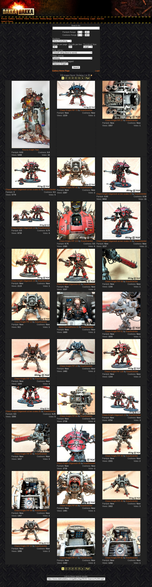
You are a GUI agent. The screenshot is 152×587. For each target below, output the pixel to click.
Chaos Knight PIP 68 (68, 506)
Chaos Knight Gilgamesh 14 (23, 228)
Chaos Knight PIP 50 (23, 454)
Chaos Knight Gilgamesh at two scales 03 (114, 194)
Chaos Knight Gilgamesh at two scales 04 (114, 241)
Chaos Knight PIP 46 (68, 187)
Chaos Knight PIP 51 (114, 331)
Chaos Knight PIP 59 (23, 511)
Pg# (87, 78)
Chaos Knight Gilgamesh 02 (68, 284)
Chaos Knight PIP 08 (114, 281)
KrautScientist (86, 110)
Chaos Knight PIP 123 (68, 241)
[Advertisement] (120, 7)
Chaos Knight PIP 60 (114, 558)
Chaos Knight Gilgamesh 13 (114, 415)
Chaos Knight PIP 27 (114, 120)
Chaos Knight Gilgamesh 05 (68, 463)
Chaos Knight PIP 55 (68, 416)
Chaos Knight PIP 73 (68, 110)
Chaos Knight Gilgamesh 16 (23, 281)
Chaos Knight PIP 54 (23, 546)
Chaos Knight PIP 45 (114, 501)
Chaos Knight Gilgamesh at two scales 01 (23, 190)
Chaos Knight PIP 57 (68, 558)
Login (97, 71)
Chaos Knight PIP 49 (114, 456)
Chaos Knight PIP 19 (68, 366)
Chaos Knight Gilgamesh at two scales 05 (23, 411)
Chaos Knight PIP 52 (23, 379)
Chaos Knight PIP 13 (23, 322)
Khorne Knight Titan (30, 150)
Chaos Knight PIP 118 (114, 371)
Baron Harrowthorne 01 (68, 327)
